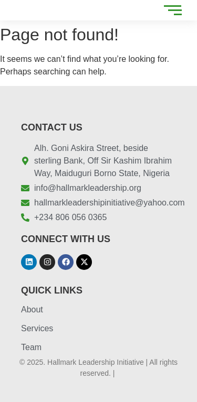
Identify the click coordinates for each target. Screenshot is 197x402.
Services (37, 328)
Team (31, 347)
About (32, 309)
